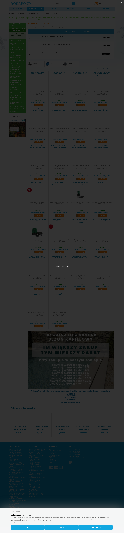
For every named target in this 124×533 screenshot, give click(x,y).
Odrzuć (29, 527)
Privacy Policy (16, 521)
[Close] (121, 2)
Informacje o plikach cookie (28, 521)
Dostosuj (62, 527)
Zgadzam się (95, 527)
